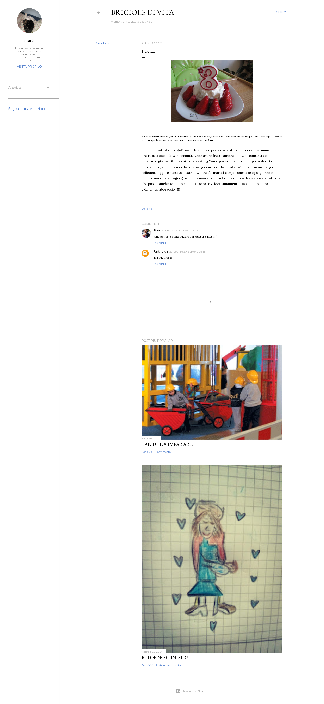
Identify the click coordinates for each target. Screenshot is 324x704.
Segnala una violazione (27, 109)
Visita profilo (29, 66)
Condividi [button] (102, 43)
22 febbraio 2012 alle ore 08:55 (187, 251)
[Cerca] (281, 12)
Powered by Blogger (191, 691)
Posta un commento (168, 665)
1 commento (163, 451)
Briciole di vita (142, 12)
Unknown (161, 251)
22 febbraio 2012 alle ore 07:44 (180, 230)
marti (29, 40)
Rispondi (160, 242)
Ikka (157, 230)
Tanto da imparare (167, 444)
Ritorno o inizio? (165, 657)
